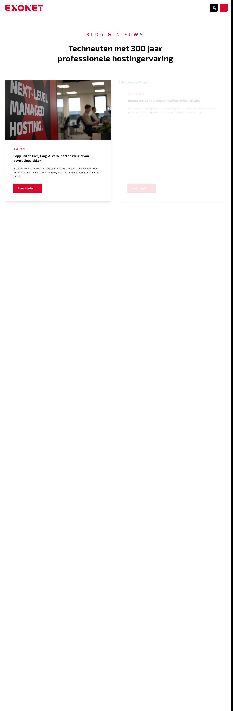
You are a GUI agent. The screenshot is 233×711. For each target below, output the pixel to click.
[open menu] (224, 8)
